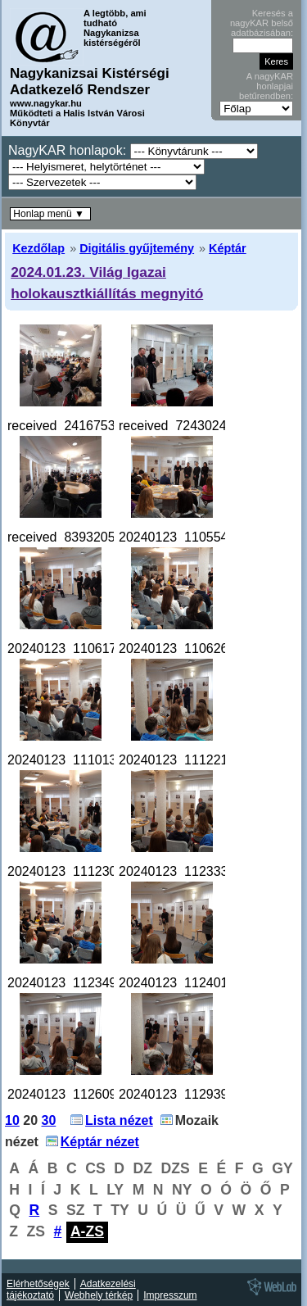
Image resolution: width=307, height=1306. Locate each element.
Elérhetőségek (38, 1284)
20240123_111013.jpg (72, 760)
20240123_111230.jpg (72, 871)
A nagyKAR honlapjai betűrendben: (266, 86)
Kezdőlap (38, 248)
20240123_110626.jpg (184, 648)
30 (49, 1120)
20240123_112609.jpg (72, 1094)
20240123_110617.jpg (72, 648)
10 (12, 1120)
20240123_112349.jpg (72, 983)
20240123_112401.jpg (184, 983)
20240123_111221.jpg (184, 760)
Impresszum (169, 1295)
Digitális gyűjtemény (136, 248)
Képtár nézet (100, 1142)
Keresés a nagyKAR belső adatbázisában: (261, 23)
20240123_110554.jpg (184, 537)
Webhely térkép (99, 1295)
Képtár (227, 248)
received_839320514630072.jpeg (104, 537)
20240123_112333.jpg (184, 871)
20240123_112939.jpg (184, 1094)
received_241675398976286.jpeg (104, 426)
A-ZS (87, 1231)
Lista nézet (119, 1120)
